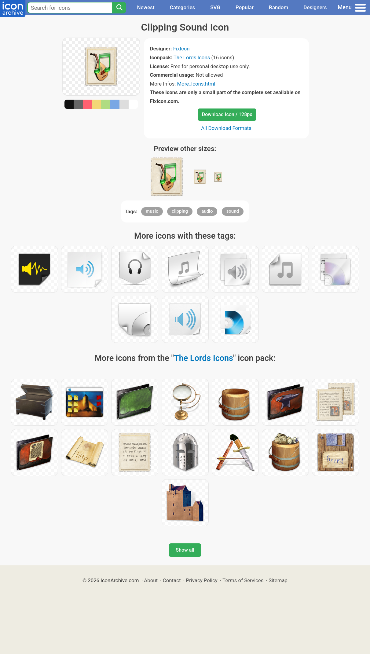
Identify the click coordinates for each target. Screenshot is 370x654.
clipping (180, 211)
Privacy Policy (201, 580)
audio (207, 211)
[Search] (119, 7)
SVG (215, 7)
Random (278, 7)
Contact (172, 580)
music (152, 211)
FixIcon (181, 49)
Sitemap (278, 580)
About (151, 580)
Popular (245, 7)
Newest (145, 7)
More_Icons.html (196, 84)
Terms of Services (242, 580)
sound (232, 211)
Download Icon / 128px (227, 114)
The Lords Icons (192, 57)
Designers (315, 7)
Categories (182, 7)
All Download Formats (226, 128)
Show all (185, 550)
